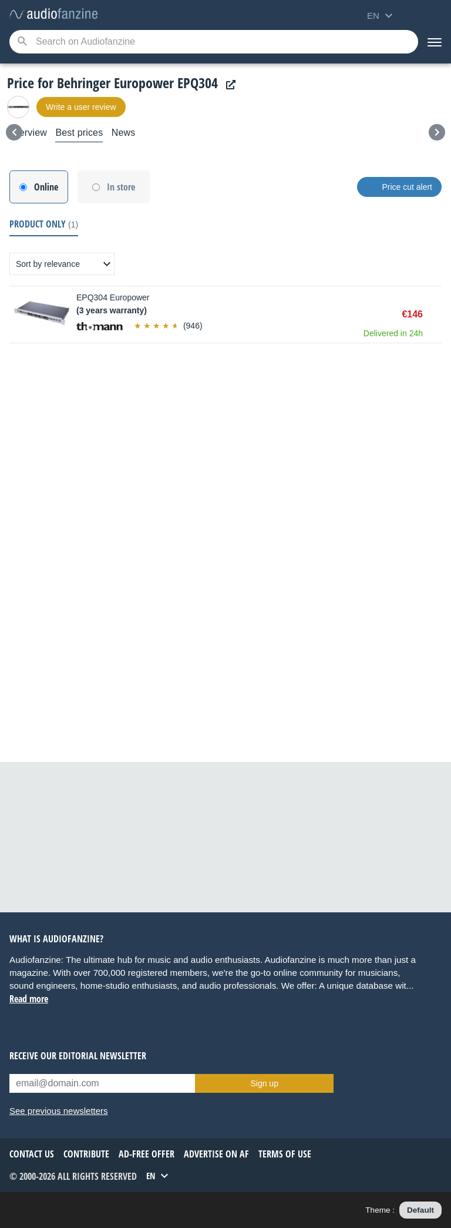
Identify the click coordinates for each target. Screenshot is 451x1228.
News (124, 133)
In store (121, 186)
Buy (436, 314)
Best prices (79, 133)
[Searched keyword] (213, 41)
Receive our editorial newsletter (77, 1055)
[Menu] (435, 41)
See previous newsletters (58, 1111)
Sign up (264, 1083)
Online (46, 186)
